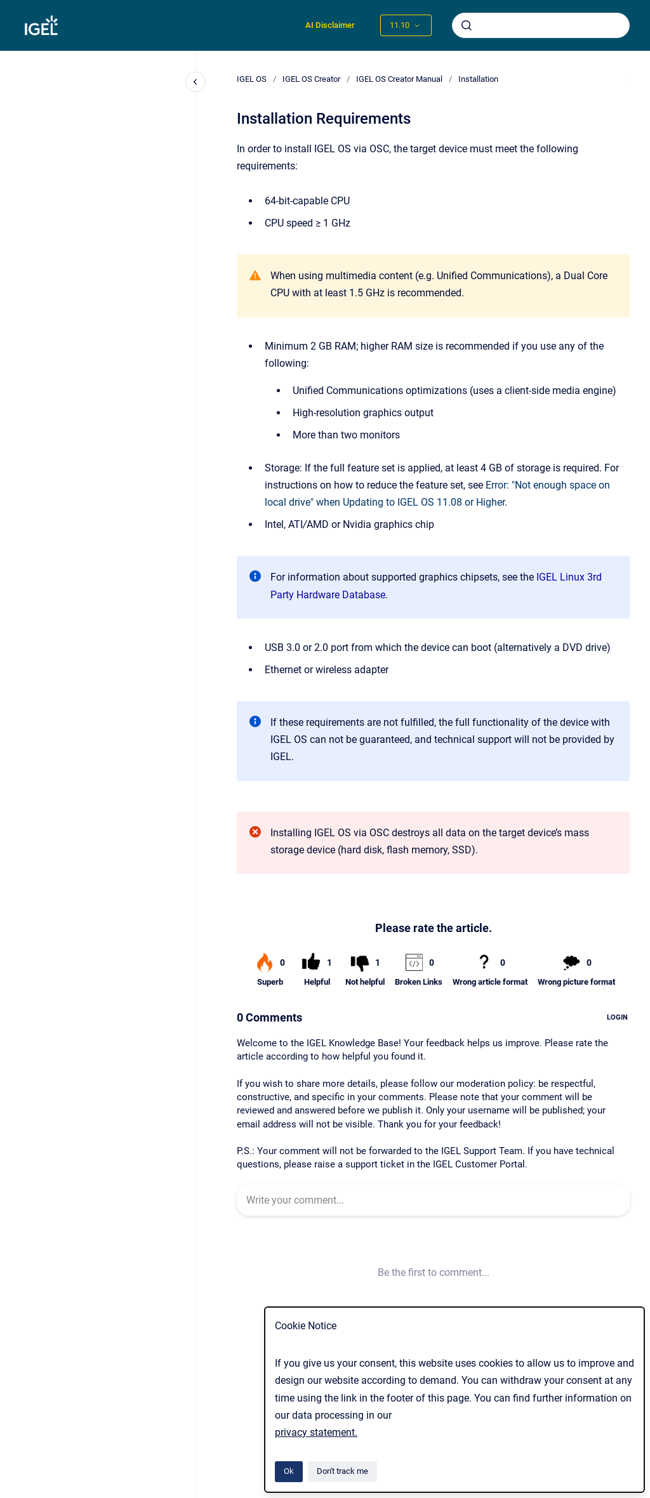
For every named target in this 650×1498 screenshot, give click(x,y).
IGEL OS (252, 79)
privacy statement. (316, 1432)
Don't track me (342, 1471)
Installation (478, 79)
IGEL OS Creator (311, 79)
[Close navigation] (195, 82)
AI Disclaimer (330, 25)
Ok (289, 1471)
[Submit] (466, 25)
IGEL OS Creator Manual (399, 79)
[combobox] (541, 25)
